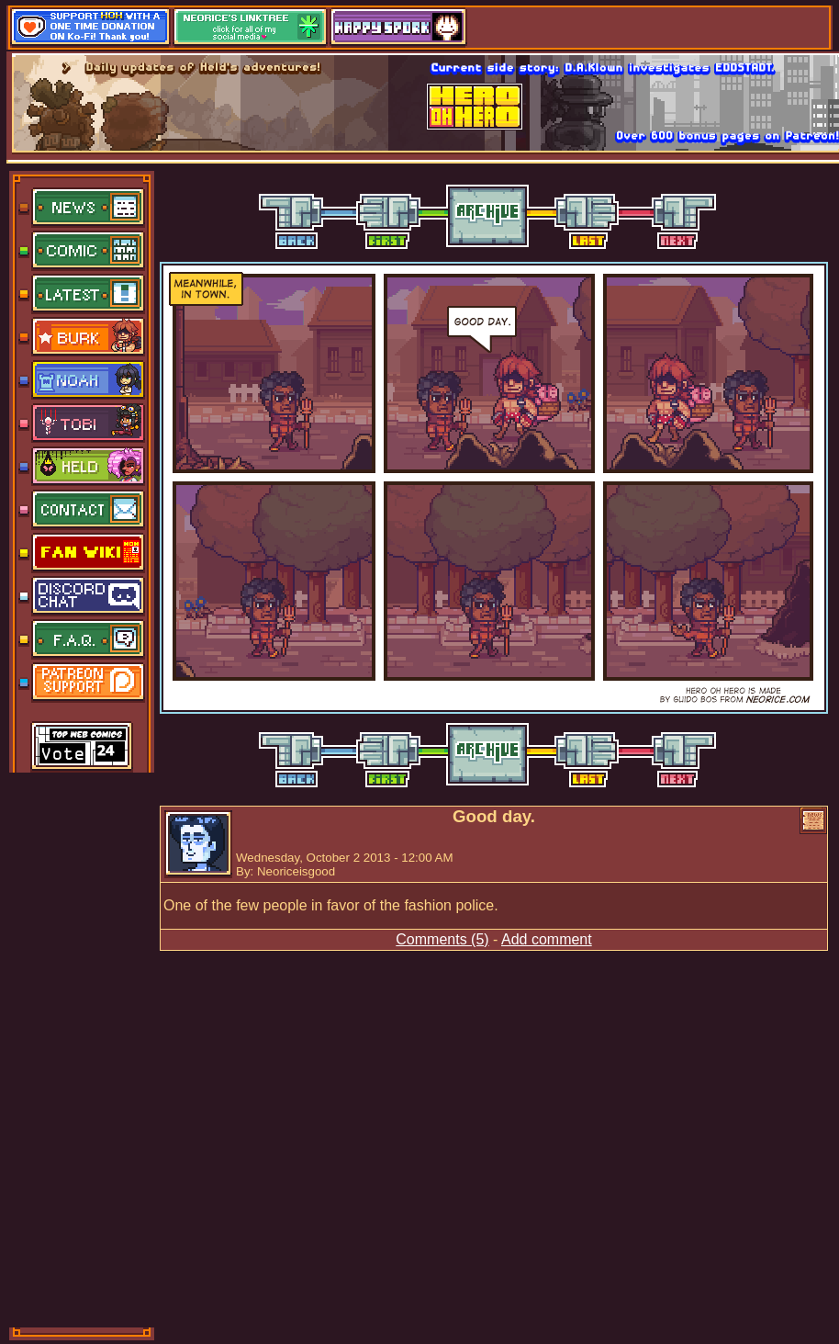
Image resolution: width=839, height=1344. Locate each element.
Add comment (546, 939)
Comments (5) (442, 939)
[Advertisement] (82, 1048)
